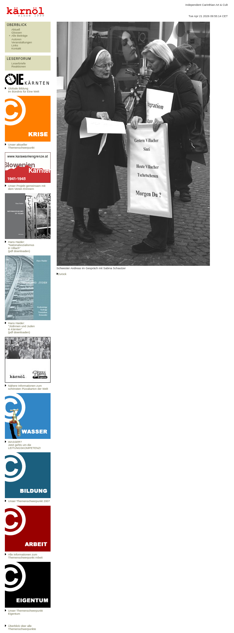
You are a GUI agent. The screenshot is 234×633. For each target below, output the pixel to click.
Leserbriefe (19, 63)
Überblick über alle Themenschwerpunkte (22, 627)
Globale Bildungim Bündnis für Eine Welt (23, 90)
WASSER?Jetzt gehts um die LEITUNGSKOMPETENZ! (24, 445)
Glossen (17, 32)
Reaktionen (19, 66)
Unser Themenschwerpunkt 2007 (29, 501)
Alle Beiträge (20, 35)
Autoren (17, 39)
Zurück (62, 274)
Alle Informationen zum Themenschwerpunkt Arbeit (25, 556)
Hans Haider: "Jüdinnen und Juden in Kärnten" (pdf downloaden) (21, 328)
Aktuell (16, 29)
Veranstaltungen (22, 42)
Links (15, 45)
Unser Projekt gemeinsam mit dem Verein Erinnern (26, 187)
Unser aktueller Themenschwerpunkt (21, 146)
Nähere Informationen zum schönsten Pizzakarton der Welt (28, 387)
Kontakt (16, 48)
